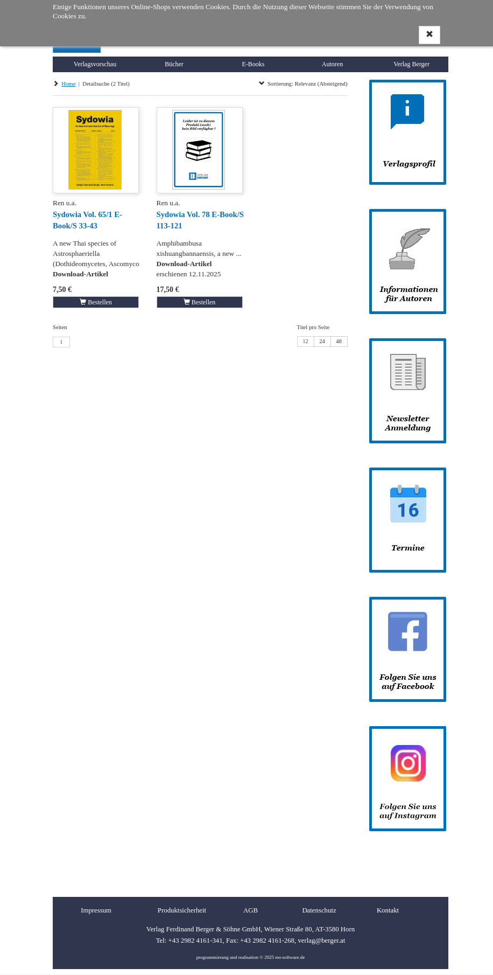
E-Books (253, 64)
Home (68, 84)
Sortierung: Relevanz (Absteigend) (303, 84)
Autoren (332, 64)
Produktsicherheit (182, 910)
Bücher (174, 64)
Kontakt (388, 910)
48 (339, 341)
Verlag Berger (411, 64)
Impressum (96, 910)
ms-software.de (290, 957)
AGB (250, 910)
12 (305, 341)
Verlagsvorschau (95, 64)
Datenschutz (319, 910)
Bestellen (96, 302)
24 (322, 341)
